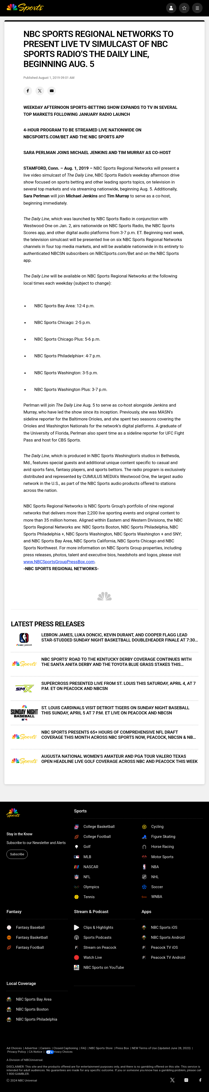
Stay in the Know (19, 834)
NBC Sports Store (100, 1048)
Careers (45, 1048)
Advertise (31, 1048)
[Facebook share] (27, 91)
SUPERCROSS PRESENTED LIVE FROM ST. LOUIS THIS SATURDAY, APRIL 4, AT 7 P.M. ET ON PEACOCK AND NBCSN (118, 686)
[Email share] (51, 91)
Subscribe (17, 854)
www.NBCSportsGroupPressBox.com (58, 561)
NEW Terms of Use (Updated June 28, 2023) (161, 1048)
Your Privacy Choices (69, 1051)
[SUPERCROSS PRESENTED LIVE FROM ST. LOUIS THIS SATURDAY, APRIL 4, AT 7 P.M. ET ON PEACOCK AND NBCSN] (24, 688)
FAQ (83, 1048)
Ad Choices (14, 1048)
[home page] (24, 8)
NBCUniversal (33, 1060)
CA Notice (35, 1051)
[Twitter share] (39, 91)
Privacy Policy (16, 1051)
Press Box (122, 1048)
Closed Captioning (65, 1048)
